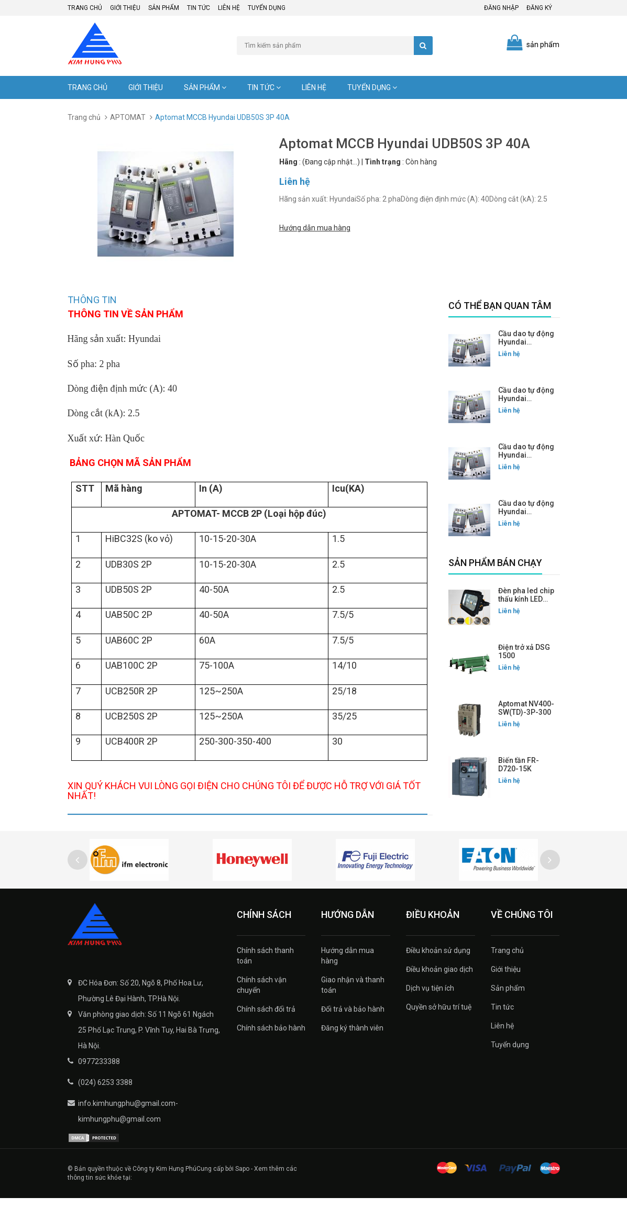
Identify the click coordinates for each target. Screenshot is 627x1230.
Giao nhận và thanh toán (352, 1016)
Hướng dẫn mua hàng (314, 227)
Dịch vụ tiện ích (430, 1020)
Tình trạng (383, 162)
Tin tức (198, 8)
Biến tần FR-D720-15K (518, 764)
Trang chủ (85, 8)
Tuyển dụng (266, 8)
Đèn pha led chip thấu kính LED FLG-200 (526, 599)
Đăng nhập (501, 8)
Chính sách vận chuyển (262, 1016)
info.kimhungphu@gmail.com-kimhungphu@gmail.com (128, 1143)
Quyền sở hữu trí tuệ (438, 1039)
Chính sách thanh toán (265, 987)
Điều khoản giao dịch (439, 1001)
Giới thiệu (125, 8)
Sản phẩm (163, 8)
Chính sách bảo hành (271, 1060)
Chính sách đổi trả (266, 1041)
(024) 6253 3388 (105, 1114)
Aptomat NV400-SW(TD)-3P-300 (526, 708)
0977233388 (99, 1093)
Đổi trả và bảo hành (352, 1041)
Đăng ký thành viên (352, 1060)
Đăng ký (539, 8)
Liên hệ (229, 8)
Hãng (288, 162)
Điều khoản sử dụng (438, 982)
